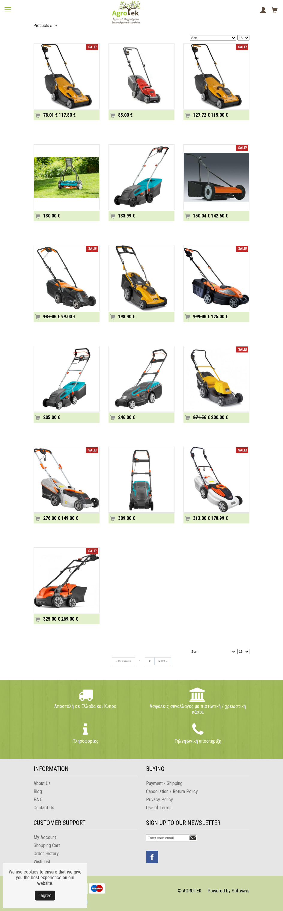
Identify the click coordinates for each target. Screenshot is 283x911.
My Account (45, 837)
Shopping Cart (47, 845)
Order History (46, 853)
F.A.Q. (38, 799)
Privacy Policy (159, 799)
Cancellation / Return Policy (172, 791)
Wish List (42, 862)
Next (162, 661)
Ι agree (45, 895)
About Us (42, 783)
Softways (240, 891)
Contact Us (44, 808)
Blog (38, 791)
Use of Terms (158, 808)
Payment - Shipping (164, 783)
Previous (123, 661)
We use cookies (23, 872)
